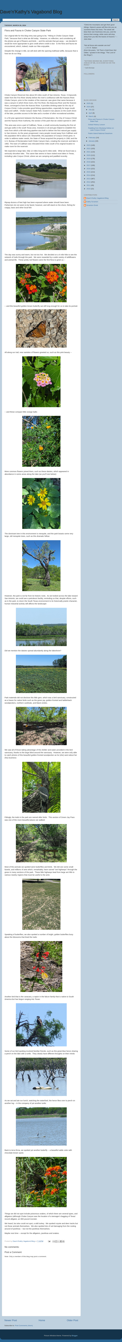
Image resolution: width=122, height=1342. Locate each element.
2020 (89, 155)
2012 (89, 182)
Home (42, 1320)
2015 (89, 172)
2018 (89, 162)
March (91, 116)
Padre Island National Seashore (100, 133)
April (91, 113)
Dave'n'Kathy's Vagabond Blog (31, 11)
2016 (89, 169)
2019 (89, 159)
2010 (89, 189)
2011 (89, 185)
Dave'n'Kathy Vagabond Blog (97, 198)
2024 (89, 107)
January (92, 141)
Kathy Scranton (92, 202)
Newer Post (10, 1320)
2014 (89, 175)
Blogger (75, 1336)
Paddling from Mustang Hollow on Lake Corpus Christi (101, 129)
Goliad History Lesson (96, 125)
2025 (89, 103)
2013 (89, 179)
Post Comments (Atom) (24, 1325)
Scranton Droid (92, 205)
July (90, 110)
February (92, 138)
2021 (89, 152)
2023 (89, 145)
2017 (89, 165)
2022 (89, 148)
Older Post (72, 1320)
